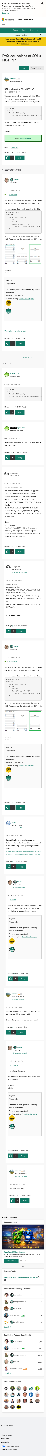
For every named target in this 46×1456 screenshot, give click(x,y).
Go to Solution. (26, 138)
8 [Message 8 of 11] (11, 546)
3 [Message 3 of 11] (12, 1027)
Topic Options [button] (36, 68)
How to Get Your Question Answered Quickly (21, 1277)
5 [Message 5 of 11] (16, 1195)
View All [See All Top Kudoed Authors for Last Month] (7, 1373)
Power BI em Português (26, 299)
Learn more (6, 13)
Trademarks (5, 1442)
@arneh (13, 899)
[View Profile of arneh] (14, 822)
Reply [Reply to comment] (20, 343)
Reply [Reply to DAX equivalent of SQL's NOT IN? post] (20, 158)
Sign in (24, 30)
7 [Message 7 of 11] (14, 973)
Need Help (14, 147)
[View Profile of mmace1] (13, 78)
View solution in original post (15, 331)
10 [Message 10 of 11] (11, 452)
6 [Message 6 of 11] (12, 861)
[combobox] (28, 35)
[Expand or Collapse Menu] (3, 25)
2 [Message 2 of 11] (11, 338)
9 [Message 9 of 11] (12, 626)
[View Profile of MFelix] (16, 179)
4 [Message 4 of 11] (14, 1150)
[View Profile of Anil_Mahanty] (15, 374)
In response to (19, 572)
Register (16, 30)
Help (31, 30)
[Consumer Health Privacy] (23, 1449)
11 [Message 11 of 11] (11, 407)
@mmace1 (13, 194)
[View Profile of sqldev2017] (21, 428)
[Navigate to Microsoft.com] (8, 19)
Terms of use (5, 1439)
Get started (25, 44)
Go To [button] (39, 30)
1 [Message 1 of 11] (11, 153)
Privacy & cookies (6, 1435)
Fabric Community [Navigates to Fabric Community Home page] (25, 19)
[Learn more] (11, 1261)
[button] (24, 68)
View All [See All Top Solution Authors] (7, 1327)
